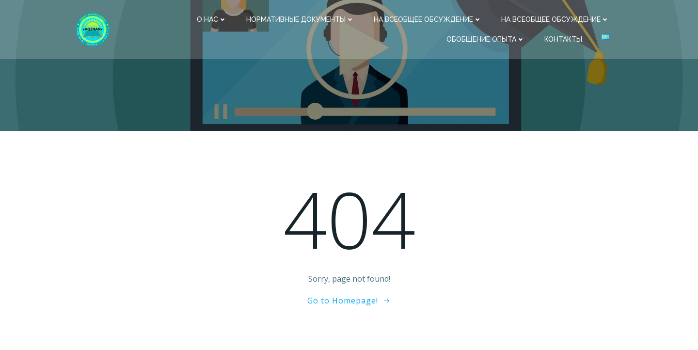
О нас (212, 19)
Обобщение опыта (485, 39)
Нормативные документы (300, 19)
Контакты (563, 39)
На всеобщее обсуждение (428, 19)
